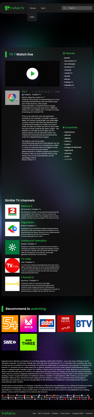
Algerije (67, 138)
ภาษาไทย (52, 399)
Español (56, 395)
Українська (74, 399)
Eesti (63, 395)
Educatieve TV (70, 61)
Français (77, 395)
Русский (11, 399)
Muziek (67, 76)
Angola (67, 144)
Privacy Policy (65, 413)
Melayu (62, 397)
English (49, 395)
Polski (75, 397)
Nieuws (33, 8)
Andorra (67, 141)
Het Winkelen (69, 64)
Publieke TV (69, 85)
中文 (90, 399)
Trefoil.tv (8, 413)
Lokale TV (68, 73)
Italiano (27, 397)
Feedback (55, 413)
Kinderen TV (69, 67)
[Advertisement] (47, 31)
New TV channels (44, 413)
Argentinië (68, 150)
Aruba (66, 156)
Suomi (69, 395)
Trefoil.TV (14, 8)
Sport (43, 8)
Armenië (67, 153)
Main (34, 413)
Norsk (69, 397)
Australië (68, 159)
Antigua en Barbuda (72, 147)
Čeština (19, 395)
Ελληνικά (42, 395)
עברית (84, 395)
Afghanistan (69, 132)
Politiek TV (68, 82)
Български (11, 395)
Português (83, 397)
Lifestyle (67, 70)
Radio (32, 17)
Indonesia (18, 397)
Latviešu (55, 397)
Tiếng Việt (83, 399)
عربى (4, 395)
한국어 (40, 397)
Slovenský (19, 399)
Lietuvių (47, 397)
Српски (37, 399)
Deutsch (34, 395)
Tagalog (60, 399)
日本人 (34, 397)
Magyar (10, 397)
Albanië (67, 135)
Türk (67, 399)
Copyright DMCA (78, 413)
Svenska (44, 399)
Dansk (26, 395)
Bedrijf (67, 58)
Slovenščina (29, 399)
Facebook (89, 413)
